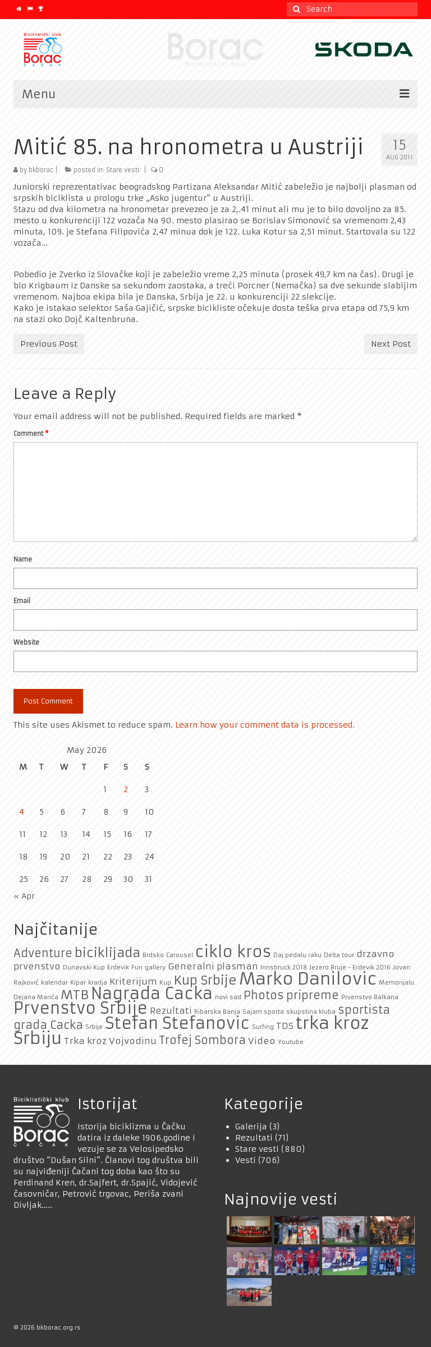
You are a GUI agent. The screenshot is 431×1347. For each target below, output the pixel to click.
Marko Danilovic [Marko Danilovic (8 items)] (308, 978)
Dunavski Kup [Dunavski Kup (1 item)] (84, 967)
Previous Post (48, 344)
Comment (30, 434)
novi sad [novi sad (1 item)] (228, 997)
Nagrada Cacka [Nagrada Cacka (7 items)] (152, 994)
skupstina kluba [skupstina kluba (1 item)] (311, 1011)
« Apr (24, 896)
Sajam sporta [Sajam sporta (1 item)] (263, 1011)
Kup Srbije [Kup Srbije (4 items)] (205, 980)
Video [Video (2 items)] (262, 1041)
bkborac (41, 170)
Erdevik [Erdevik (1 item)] (118, 967)
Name (22, 559)
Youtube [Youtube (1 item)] (291, 1042)
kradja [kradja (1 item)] (97, 982)
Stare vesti (122, 170)
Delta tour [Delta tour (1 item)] (339, 955)
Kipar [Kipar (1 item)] (78, 982)
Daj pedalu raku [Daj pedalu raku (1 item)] (297, 955)
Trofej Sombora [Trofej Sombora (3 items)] (202, 1040)
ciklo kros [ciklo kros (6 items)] (233, 952)
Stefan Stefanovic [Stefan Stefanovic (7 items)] (177, 1023)
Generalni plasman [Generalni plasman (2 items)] (213, 966)
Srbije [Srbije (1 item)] (94, 1027)
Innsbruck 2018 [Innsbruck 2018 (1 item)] (283, 967)
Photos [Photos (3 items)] (264, 995)
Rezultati (254, 1138)
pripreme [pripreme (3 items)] (312, 995)
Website (26, 642)
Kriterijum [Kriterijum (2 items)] (133, 981)
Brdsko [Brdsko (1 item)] (153, 955)
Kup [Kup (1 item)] (165, 982)
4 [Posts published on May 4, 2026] (21, 812)
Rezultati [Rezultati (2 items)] (171, 1010)
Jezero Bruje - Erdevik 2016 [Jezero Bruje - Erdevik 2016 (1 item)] (350, 967)
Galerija (251, 1126)
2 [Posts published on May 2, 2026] (125, 789)
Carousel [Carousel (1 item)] (179, 955)
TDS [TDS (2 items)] (285, 1025)
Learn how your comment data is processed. (265, 725)
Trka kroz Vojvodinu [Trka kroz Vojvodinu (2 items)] (110, 1041)
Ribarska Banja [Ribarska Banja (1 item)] (217, 1011)
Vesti (245, 1160)
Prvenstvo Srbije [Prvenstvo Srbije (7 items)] (80, 1008)
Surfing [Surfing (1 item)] (263, 1027)
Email (21, 601)
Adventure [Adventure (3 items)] (42, 953)
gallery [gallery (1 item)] (155, 967)
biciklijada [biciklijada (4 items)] (107, 952)
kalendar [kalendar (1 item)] (54, 982)
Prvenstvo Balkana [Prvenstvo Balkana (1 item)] (369, 997)
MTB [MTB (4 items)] (75, 995)
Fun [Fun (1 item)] (137, 967)
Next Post (391, 344)
